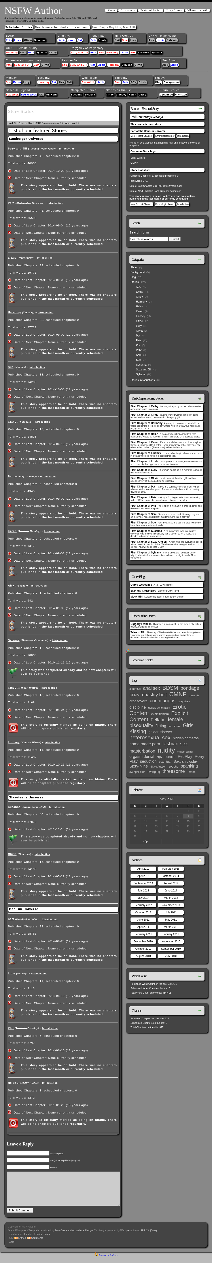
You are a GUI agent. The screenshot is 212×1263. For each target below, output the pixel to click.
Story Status (174, 10)
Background (172, 82)
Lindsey (121, 94)
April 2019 (143, 868)
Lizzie (18, 40)
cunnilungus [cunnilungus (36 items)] (163, 700)
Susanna (40, 40)
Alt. (41, 94)
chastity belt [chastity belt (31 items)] (154, 694)
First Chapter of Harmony (147, 423)
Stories (135, 282)
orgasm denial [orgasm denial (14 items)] (141, 756)
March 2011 (171, 927)
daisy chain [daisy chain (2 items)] (184, 701)
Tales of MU (138, 632)
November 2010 (170, 941)
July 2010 (170, 956)
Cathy (53, 52)
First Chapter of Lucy (144, 469)
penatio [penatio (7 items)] (170, 757)
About (111, 10)
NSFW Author (33, 10)
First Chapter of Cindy (144, 414)
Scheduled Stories (18, 27)
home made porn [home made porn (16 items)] (144, 744)
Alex (152, 40)
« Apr (145, 841)
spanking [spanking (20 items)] (189, 766)
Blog (158, 82)
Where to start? (197, 10)
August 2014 (170, 883)
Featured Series (150, 10)
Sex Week (12, 94)
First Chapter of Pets (144, 497)
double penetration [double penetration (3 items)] (159, 707)
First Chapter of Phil (143, 505)
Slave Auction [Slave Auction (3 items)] (158, 766)
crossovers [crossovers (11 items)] (138, 701)
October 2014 (171, 876)
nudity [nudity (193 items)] (166, 750)
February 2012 (143, 905)
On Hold (51, 94)
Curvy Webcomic (141, 584)
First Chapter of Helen (144, 433)
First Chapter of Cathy (144, 406)
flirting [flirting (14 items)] (161, 726)
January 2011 (171, 934)
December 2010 (143, 941)
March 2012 (171, 897)
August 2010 (143, 956)
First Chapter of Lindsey (146, 453)
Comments (37, 1244)
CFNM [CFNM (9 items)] (134, 695)
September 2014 (143, 883)
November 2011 (170, 905)
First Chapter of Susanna (146, 530)
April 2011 (143, 927)
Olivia (28, 40)
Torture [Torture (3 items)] (191, 771)
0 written (181, 94)
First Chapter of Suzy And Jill (149, 541)
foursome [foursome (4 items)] (174, 726)
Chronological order (164, 136)
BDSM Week (29, 94)
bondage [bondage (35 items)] (189, 688)
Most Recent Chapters (142, 136)
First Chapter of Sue (143, 522)
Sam (125, 40)
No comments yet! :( (52, 123)
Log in (12, 1248)
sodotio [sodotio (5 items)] (173, 766)
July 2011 (170, 912)
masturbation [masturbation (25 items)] (142, 751)
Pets (9, 40)
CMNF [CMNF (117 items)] (177, 694)
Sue (133, 52)
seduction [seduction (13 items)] (148, 761)
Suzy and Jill (79, 52)
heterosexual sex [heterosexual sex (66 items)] (149, 737)
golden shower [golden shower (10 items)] (160, 732)
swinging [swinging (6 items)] (154, 771)
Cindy (102, 40)
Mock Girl (137, 596)
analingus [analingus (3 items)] (135, 688)
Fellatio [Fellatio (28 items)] (158, 719)
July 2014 (143, 890)
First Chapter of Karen (145, 442)
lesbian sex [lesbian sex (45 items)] (175, 743)
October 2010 (143, 948)
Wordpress (126, 1237)
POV (133, 82)
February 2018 (171, 868)
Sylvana (172, 40)
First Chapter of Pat (143, 486)
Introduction (67, 149)
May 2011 (171, 919)
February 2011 (143, 934)
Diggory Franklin (141, 624)
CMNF (134, 162)
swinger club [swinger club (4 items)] (137, 771)
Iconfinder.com (42, 1240)
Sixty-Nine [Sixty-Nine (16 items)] (138, 766)
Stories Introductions (143, 380)
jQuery (153, 1237)
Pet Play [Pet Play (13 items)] (185, 756)
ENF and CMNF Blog (143, 590)
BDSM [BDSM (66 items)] (170, 688)
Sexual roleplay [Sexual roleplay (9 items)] (186, 761)
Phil (117, 40)
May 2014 (143, 897)
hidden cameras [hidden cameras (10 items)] (186, 738)
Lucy (133, 40)
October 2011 (143, 912)
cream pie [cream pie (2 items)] (194, 695)
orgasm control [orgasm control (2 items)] (185, 751)
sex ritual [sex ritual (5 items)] (165, 761)
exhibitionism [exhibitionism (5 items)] (160, 714)
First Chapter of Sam (144, 514)
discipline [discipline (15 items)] (137, 707)
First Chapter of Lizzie (144, 461)
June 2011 (143, 919)
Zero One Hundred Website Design (73, 1237)
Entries (22, 1244)
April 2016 (143, 876)
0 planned (166, 94)
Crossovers (128, 10)
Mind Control (138, 157)
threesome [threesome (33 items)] (174, 771)
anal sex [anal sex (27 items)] (151, 688)
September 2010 (171, 948)
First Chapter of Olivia (144, 478)
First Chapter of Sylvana (146, 552)
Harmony (12, 52)
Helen (132, 94)
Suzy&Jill (88, 82)
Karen (72, 40)
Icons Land (24, 1240)
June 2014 (171, 890)
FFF (142, 1237)
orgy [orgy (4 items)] (159, 757)
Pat (80, 40)
